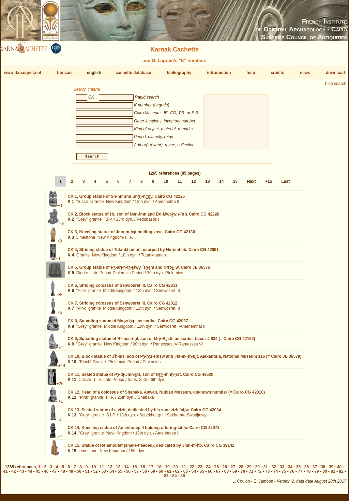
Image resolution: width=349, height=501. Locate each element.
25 (216, 469)
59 (153, 474)
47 (54, 474)
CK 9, (161, 341)
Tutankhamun (153, 257)
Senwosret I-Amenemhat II (181, 328)
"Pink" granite (88, 293)
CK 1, (126, 199)
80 (324, 474)
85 (182, 478)
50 (79, 474)
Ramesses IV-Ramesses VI (178, 346)
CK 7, (122, 306)
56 (128, 474)
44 (30, 474)
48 (62, 474)
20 (175, 469)
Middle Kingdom (117, 293)
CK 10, (184, 359)
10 (166, 184)
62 (177, 474)
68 (226, 474)
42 (13, 474)
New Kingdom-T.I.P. (115, 240)
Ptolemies (151, 364)
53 (103, 474)
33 (282, 469)
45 (38, 474)
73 (267, 474)
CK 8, (127, 323)
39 (331, 469)
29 (249, 469)
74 (275, 474)
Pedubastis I (148, 222)
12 (194, 184)
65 (202, 474)
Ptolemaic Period (123, 364)
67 (218, 474)
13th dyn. (127, 417)
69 (234, 474)
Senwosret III (168, 293)
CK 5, (138, 270)
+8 (60, 297)
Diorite (82, 275)
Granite (83, 257)
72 (259, 474)
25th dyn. (126, 400)
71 (251, 474)
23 (200, 469)
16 (142, 469)
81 (333, 474)
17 (151, 469)
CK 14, (143, 430)
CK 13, (144, 412)
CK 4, (142, 252)
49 (71, 474)
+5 (60, 315)
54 (111, 474)
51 (87, 474)
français (65, 72)
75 (284, 474)
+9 (61, 226)
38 (323, 469)
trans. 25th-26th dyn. (146, 382)
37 (315, 469)
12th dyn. (144, 293)
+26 (60, 386)
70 (243, 474)
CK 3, (131, 234)
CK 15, (150, 448)
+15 (268, 184)
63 (185, 474)
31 (265, 469)
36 (306, 469)
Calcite (84, 382)
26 (225, 469)
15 (235, 184)
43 (21, 474)
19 (167, 469)
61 (169, 474)
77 (300, 474)
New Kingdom (119, 204)
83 (166, 478)
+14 (61, 368)
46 (46, 474)
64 (194, 474)
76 (292, 474)
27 (233, 469)
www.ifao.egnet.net (22, 72)
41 (5, 474)
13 (207, 184)
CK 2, (143, 217)
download (335, 72)
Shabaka (146, 400)
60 (161, 474)
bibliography (179, 72)
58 (144, 474)
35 (298, 469)
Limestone (85, 240)
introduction (219, 72)
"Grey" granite (89, 222)
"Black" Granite (90, 204)
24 (208, 469)
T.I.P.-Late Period (108, 382)
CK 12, (166, 395)
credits (277, 72)
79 (316, 474)
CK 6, (122, 287)
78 (308, 474)
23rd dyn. (124, 222)
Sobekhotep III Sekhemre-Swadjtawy (173, 417)
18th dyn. (143, 204)
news (305, 72)
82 (341, 474)
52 (95, 474)
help (251, 72)
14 (221, 184)
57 (136, 474)
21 (183, 469)
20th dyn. (141, 346)
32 (274, 469)
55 (120, 474)
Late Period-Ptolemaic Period (116, 275)
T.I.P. (108, 222)
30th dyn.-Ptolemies (165, 275)
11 (180, 184)
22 (191, 469)
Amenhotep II (167, 204)
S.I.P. (111, 417)
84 (174, 478)
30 (257, 469)
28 (241, 469)
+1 (60, 208)
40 (339, 469)
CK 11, (140, 376)
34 (290, 469)
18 (159, 469)
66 (210, 474)
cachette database (133, 72)
